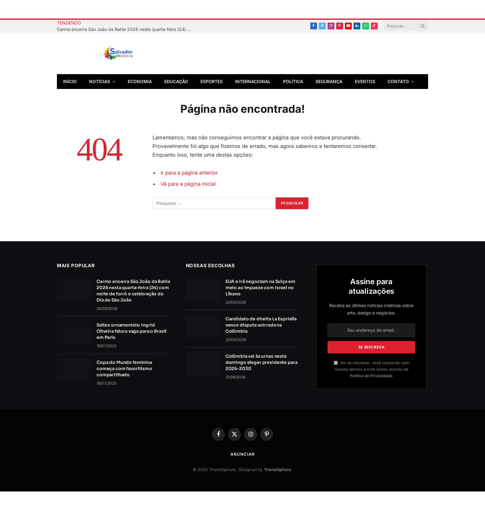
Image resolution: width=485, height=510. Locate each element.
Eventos (365, 81)
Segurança (328, 81)
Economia (140, 81)
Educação (176, 81)
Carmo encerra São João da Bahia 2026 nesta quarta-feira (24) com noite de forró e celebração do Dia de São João (126, 29)
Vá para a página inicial (188, 184)
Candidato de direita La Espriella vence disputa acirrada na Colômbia (261, 325)
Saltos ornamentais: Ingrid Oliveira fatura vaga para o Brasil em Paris (131, 331)
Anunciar (242, 454)
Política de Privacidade (371, 375)
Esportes (211, 81)
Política (293, 81)
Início (70, 81)
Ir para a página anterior (189, 173)
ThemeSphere (277, 469)
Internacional (253, 81)
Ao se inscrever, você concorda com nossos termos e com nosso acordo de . (371, 369)
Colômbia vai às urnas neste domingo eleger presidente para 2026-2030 (261, 362)
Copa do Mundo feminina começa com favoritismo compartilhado (124, 368)
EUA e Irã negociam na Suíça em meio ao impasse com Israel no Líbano (260, 288)
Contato (398, 81)
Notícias (99, 81)
